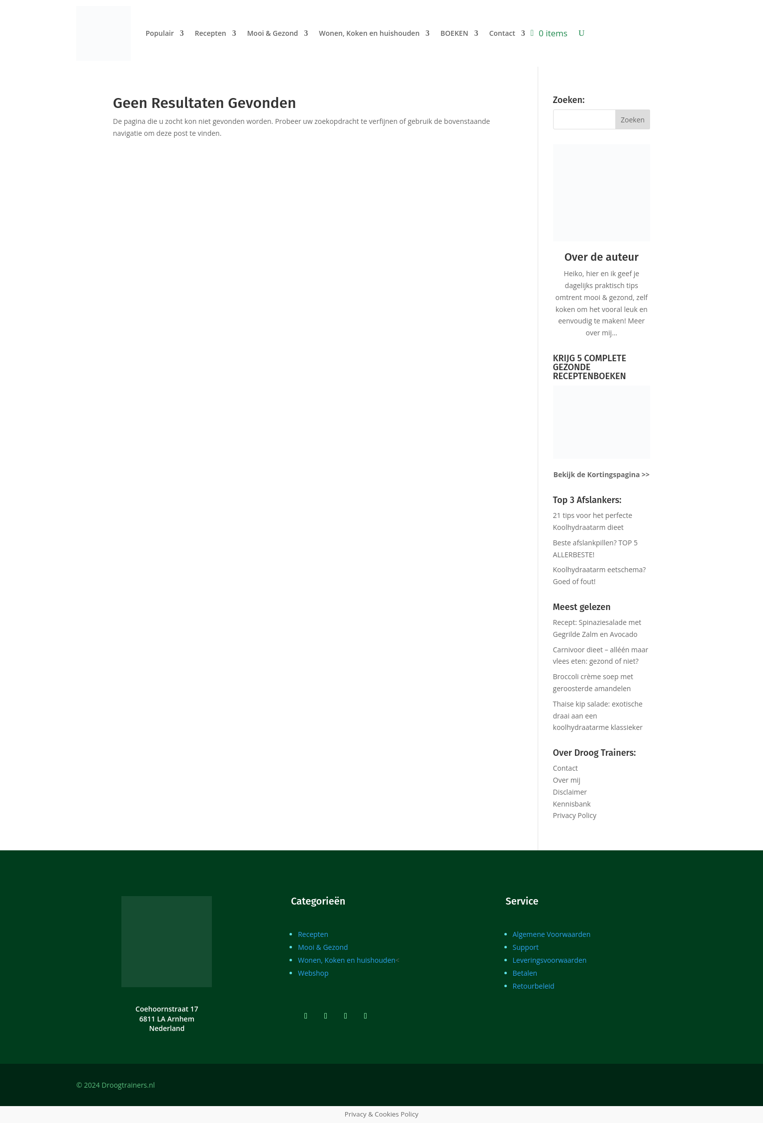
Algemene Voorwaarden (552, 934)
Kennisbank (572, 804)
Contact (502, 33)
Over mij (566, 780)
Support (526, 947)
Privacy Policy (574, 815)
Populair (160, 33)
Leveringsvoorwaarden (550, 960)
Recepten (210, 33)
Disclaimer (570, 792)
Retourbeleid (534, 986)
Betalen (525, 973)
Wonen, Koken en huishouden (369, 33)
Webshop (313, 973)
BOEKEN (455, 33)
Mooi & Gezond (272, 33)
